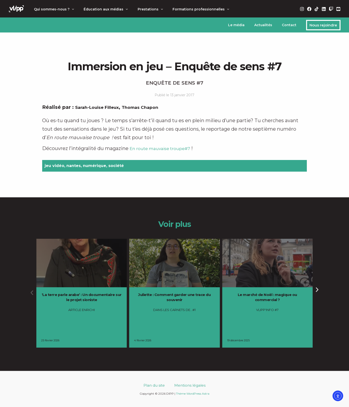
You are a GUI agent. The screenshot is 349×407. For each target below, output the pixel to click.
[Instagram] (302, 9)
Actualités (268, 25)
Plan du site (157, 385)
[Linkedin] (324, 9)
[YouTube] (338, 9)
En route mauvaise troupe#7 (164, 148)
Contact (290, 25)
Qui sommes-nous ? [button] (52, 9)
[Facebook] (309, 9)
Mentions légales (187, 385)
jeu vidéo (54, 165)
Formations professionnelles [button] (190, 9)
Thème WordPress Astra (192, 393)
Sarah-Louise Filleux (101, 107)
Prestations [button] (143, 9)
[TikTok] (316, 9)
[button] (70, 9)
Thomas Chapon (150, 107)
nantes (73, 165)
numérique (94, 165)
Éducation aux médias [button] (101, 9)
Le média (243, 25)
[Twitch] (331, 9)
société (116, 165)
